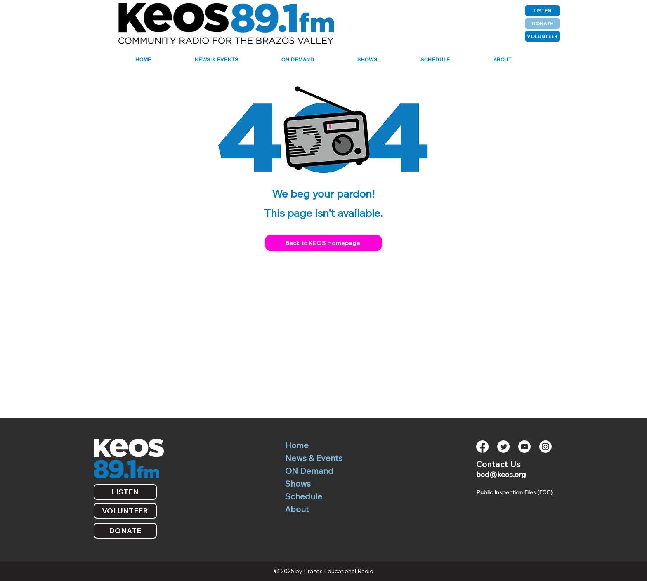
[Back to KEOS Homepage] (323, 243)
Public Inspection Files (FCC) (514, 492)
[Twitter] (503, 446)
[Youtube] (524, 446)
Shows (298, 483)
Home (297, 445)
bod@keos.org (501, 474)
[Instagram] (545, 446)
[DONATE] (542, 23)
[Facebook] (482, 446)
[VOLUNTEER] (542, 36)
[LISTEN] (542, 10)
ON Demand (309, 471)
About (297, 509)
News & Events (313, 458)
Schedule (303, 496)
